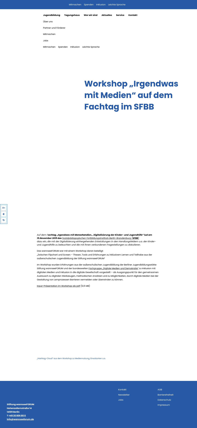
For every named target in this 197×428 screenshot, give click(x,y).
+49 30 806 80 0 (17, 415)
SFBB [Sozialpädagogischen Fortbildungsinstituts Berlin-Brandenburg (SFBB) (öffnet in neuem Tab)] (135, 238)
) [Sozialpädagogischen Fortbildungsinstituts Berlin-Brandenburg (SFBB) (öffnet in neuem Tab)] (138, 238)
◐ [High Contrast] (4, 214)
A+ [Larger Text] (3, 208)
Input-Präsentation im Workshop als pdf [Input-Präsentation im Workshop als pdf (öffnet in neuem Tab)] (58, 286)
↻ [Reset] (4, 220)
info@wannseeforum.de (20, 419)
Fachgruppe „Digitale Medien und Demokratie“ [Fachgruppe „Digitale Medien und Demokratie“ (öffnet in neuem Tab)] (114, 268)
